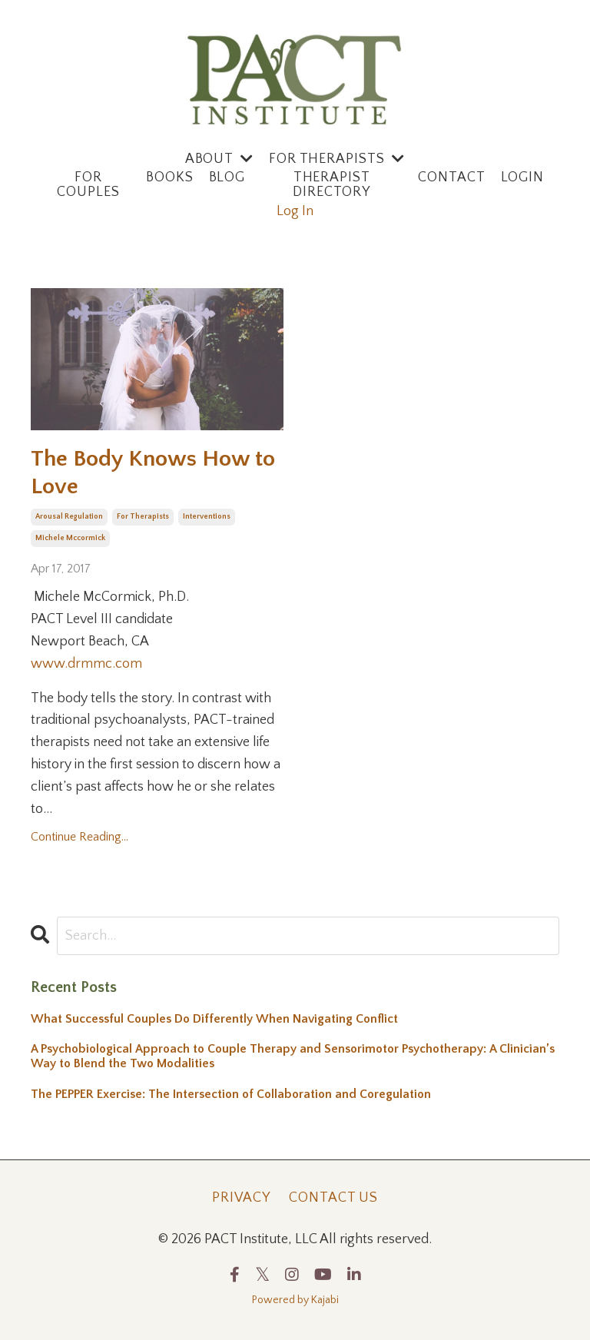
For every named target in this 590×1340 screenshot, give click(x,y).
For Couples (88, 186)
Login (523, 178)
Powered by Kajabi (295, 1301)
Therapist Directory (331, 186)
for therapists (143, 516)
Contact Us (333, 1198)
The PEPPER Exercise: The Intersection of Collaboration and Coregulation (231, 1094)
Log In (295, 211)
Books (170, 178)
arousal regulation (69, 516)
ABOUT (219, 159)
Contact (451, 178)
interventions (206, 516)
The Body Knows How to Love (153, 472)
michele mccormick (70, 538)
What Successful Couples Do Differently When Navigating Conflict (214, 1019)
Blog (227, 178)
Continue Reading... (79, 837)
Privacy (241, 1198)
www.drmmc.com (86, 664)
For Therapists (337, 159)
